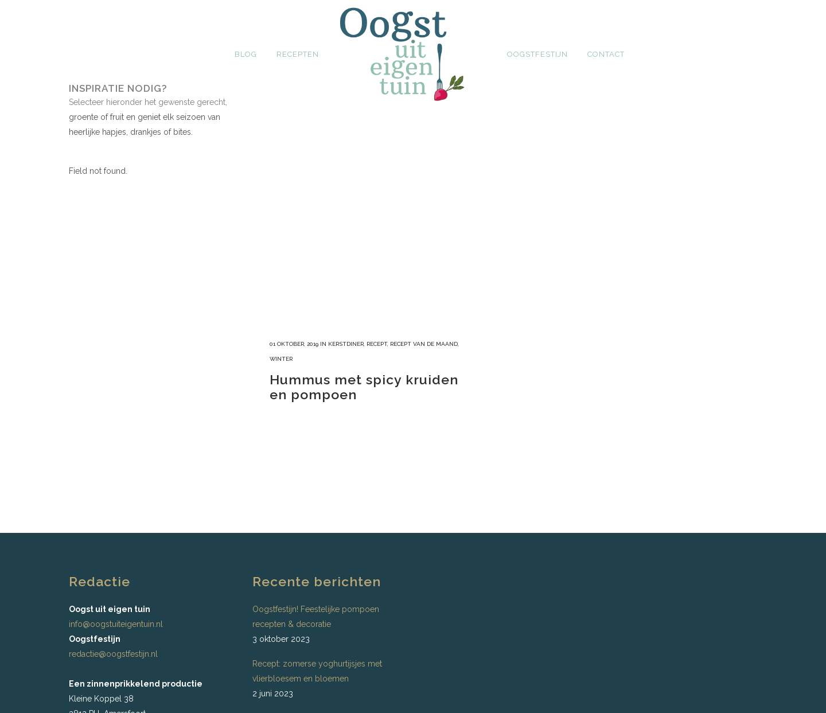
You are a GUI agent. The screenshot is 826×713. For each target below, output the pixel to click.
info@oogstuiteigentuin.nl (116, 624)
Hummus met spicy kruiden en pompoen (364, 387)
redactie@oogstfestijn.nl (113, 654)
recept (377, 344)
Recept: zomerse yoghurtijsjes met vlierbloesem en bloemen (317, 671)
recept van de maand (424, 344)
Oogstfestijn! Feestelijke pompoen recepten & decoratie (315, 617)
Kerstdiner (346, 344)
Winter (281, 359)
